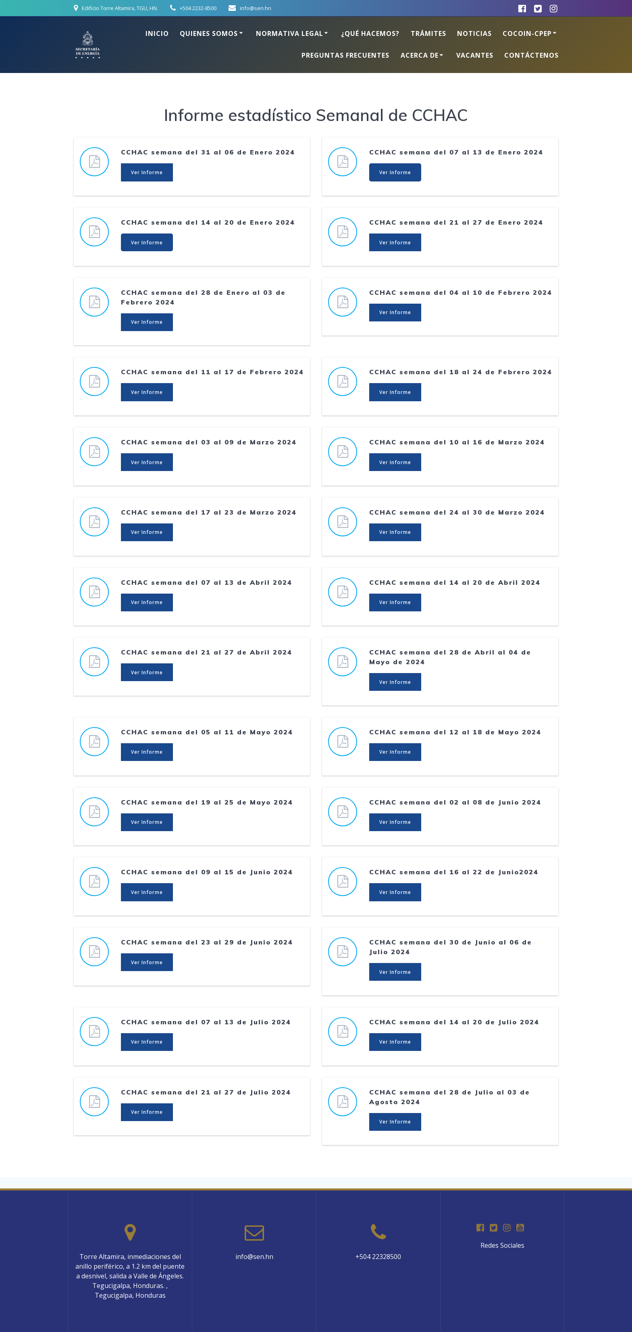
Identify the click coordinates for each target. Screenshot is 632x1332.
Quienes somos (209, 33)
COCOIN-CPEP (527, 33)
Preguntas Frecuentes (345, 55)
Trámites (428, 33)
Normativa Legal (289, 33)
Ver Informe (147, 172)
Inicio (157, 33)
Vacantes (474, 55)
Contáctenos (531, 55)
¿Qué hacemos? (370, 33)
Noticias (474, 33)
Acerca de (420, 55)
